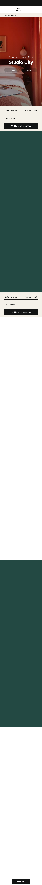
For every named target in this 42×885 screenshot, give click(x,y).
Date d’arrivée (11, 111)
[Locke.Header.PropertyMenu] (39, 9)
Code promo (10, 118)
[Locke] (7, 9)
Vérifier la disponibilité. (21, 126)
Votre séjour (10, 15)
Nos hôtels (18, 9)
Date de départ (30, 111)
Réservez (21, 881)
